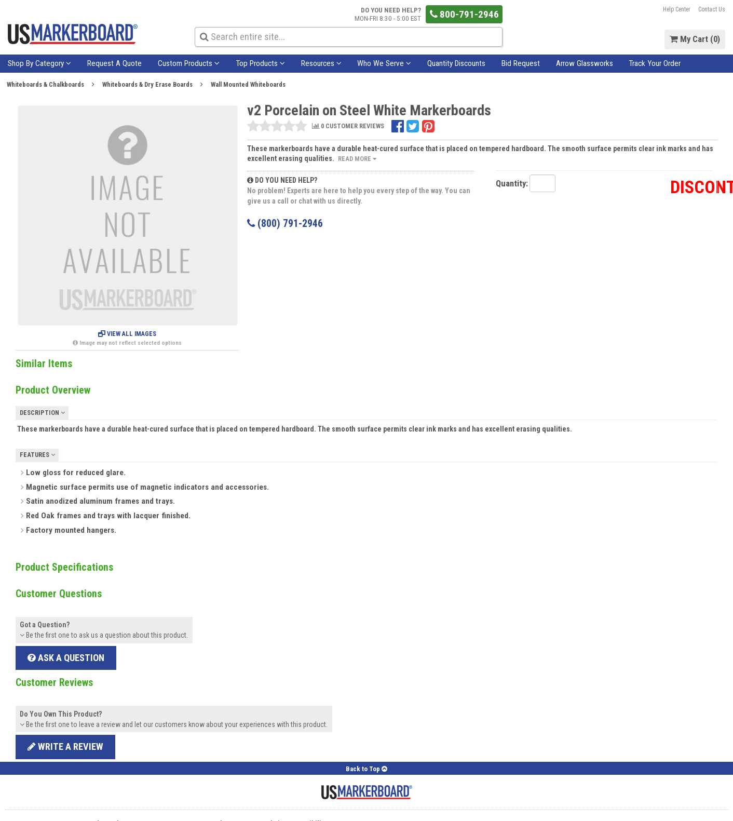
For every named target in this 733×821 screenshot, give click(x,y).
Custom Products (189, 63)
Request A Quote (114, 63)
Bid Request (520, 63)
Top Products (260, 63)
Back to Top (366, 769)
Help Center (676, 9)
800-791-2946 (464, 14)
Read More (357, 159)
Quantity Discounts (456, 63)
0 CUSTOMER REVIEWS (348, 126)
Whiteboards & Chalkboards (45, 84)
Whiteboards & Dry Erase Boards (147, 84)
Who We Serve (384, 63)
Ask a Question (66, 657)
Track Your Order (655, 63)
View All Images (127, 334)
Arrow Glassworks (584, 63)
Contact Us (711, 9)
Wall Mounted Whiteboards (248, 84)
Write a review (65, 746)
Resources (321, 63)
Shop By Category (39, 63)
